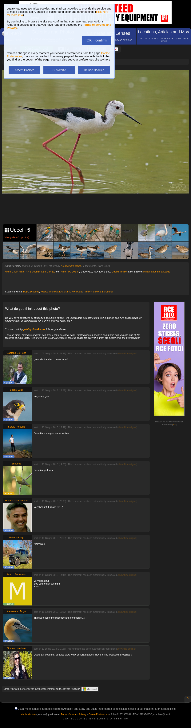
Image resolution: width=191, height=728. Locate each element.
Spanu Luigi (16, 389)
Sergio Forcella (16, 426)
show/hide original (127, 353)
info (174, 424)
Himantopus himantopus (156, 271)
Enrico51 (34, 291)
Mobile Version (28, 714)
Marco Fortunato (73, 291)
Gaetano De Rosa (16, 352)
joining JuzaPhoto (34, 329)
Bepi (25, 291)
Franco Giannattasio (52, 291)
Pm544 (88, 291)
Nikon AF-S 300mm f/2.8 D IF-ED (37, 271)
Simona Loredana (103, 291)
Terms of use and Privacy (73, 714)
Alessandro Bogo (71, 265)
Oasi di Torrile (119, 271)
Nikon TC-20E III (70, 271)
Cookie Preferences (99, 714)
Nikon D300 (11, 271)
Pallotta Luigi (16, 537)
